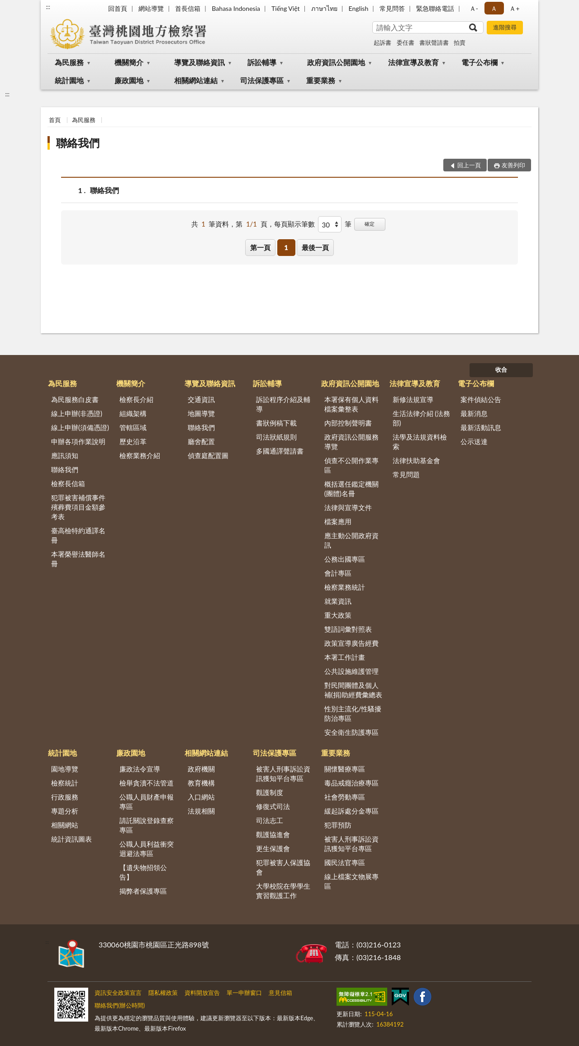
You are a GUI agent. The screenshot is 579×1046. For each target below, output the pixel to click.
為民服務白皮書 (75, 399)
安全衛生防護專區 (351, 732)
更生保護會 (273, 848)
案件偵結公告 (480, 399)
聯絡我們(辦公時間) (120, 1005)
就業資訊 (337, 601)
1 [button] (286, 247)
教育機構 (201, 783)
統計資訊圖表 (71, 839)
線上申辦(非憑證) (76, 413)
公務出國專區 (344, 559)
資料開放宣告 (202, 992)
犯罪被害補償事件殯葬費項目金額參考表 (78, 507)
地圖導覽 (201, 413)
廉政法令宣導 (139, 769)
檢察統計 (64, 783)
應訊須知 (64, 455)
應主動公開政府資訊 (351, 540)
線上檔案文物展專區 (351, 881)
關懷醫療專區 (344, 769)
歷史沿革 (133, 441)
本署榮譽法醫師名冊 (78, 559)
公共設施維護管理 (351, 671)
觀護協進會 (273, 834)
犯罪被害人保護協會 (283, 867)
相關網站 (64, 825)
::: (48, 6)
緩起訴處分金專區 (351, 811)
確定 (370, 224)
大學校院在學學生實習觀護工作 (283, 890)
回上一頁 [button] (469, 165)
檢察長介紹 (136, 399)
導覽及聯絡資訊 (199, 62)
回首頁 (117, 8)
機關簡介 (128, 62)
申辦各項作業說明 (78, 441)
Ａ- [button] (474, 8)
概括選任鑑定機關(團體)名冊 (351, 488)
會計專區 (337, 573)
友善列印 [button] (513, 165)
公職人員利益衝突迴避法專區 (146, 848)
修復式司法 (273, 806)
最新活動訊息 (480, 427)
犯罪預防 (337, 825)
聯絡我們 (78, 142)
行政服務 (64, 797)
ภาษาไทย (324, 8)
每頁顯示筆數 (294, 224)
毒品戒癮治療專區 (351, 783)
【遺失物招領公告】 (143, 872)
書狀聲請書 (434, 42)
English (359, 8)
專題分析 (64, 811)
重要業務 (320, 80)
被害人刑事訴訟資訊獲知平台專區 (283, 773)
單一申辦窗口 (244, 992)
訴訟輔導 (261, 62)
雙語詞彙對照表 (348, 629)
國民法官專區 (344, 862)
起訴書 (382, 42)
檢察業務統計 (344, 587)
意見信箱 (280, 992)
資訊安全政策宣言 (118, 992)
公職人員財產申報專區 (146, 801)
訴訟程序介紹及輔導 (283, 404)
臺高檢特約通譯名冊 (78, 535)
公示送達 (474, 441)
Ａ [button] (494, 8)
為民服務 (69, 62)
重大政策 (337, 615)
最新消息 (474, 413)
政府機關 (201, 769)
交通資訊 (201, 399)
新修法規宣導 (413, 399)
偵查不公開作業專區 (351, 465)
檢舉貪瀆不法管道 (146, 783)
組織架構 (133, 413)
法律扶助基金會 (416, 460)
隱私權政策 (163, 992)
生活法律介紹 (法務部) (422, 418)
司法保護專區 (262, 80)
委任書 (405, 42)
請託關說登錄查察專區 (146, 825)
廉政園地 (128, 80)
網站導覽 (151, 8)
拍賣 (459, 42)
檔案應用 (337, 521)
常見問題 (406, 474)
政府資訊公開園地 (336, 62)
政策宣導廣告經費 (351, 643)
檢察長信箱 (68, 483)
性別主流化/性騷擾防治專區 (353, 713)
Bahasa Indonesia (236, 8)
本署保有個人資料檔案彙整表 (351, 404)
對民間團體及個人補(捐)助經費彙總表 (353, 690)
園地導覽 (64, 769)
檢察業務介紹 (139, 455)
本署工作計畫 (344, 657)
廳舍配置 (201, 441)
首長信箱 (187, 8)
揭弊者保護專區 (143, 891)
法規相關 (201, 811)
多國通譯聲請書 (280, 451)
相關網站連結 (196, 80)
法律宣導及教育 (413, 62)
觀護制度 (269, 792)
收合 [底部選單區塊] (501, 369)
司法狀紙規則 (276, 437)
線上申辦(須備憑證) (80, 427)
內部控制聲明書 (348, 423)
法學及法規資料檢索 (420, 441)
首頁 (55, 119)
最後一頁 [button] (315, 247)
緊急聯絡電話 (435, 8)
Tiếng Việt (285, 8)
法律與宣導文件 (348, 507)
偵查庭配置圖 (208, 455)
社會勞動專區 (344, 797)
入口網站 (201, 797)
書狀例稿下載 (276, 423)
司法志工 (269, 820)
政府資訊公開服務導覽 (351, 441)
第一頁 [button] (260, 247)
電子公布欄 (479, 62)
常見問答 (392, 8)
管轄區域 (133, 427)
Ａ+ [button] (514, 8)
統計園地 (69, 80)
